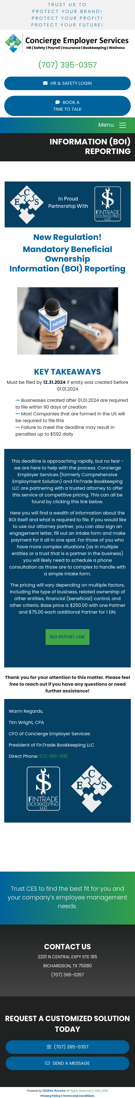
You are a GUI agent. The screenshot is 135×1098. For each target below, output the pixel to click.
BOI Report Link (67, 637)
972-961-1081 (53, 756)
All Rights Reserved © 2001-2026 (87, 1090)
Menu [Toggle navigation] (112, 125)
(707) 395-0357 (67, 64)
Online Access (54, 1091)
